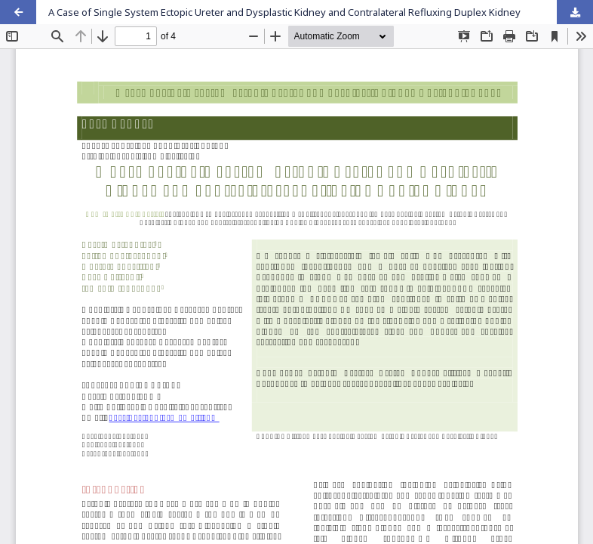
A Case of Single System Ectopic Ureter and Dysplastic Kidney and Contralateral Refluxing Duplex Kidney (284, 12)
